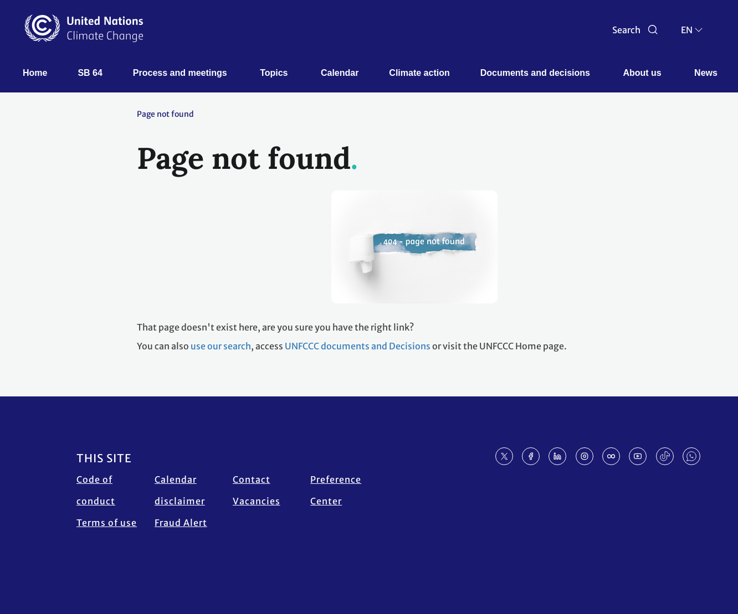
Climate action (419, 73)
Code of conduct (95, 490)
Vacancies (256, 501)
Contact (251, 479)
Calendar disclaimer (180, 490)
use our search (221, 346)
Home (35, 73)
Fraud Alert (181, 522)
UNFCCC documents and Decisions (357, 346)
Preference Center (335, 490)
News (706, 73)
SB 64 (90, 73)
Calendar (339, 73)
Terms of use (106, 522)
